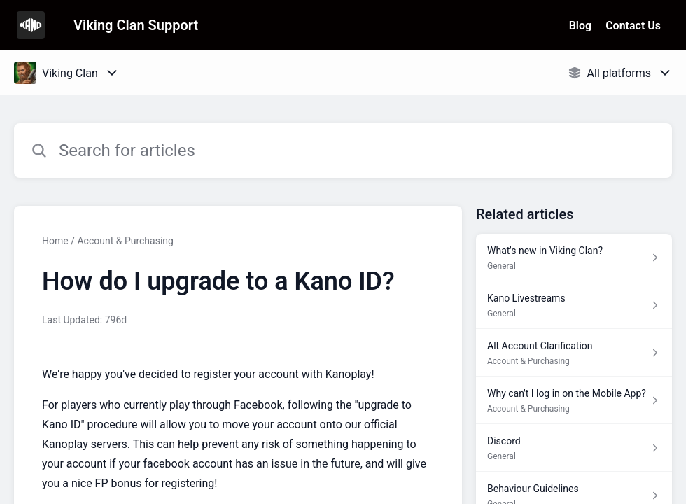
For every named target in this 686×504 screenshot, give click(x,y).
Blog (580, 25)
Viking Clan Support (136, 25)
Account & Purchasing (125, 240)
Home (55, 240)
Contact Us (633, 25)
